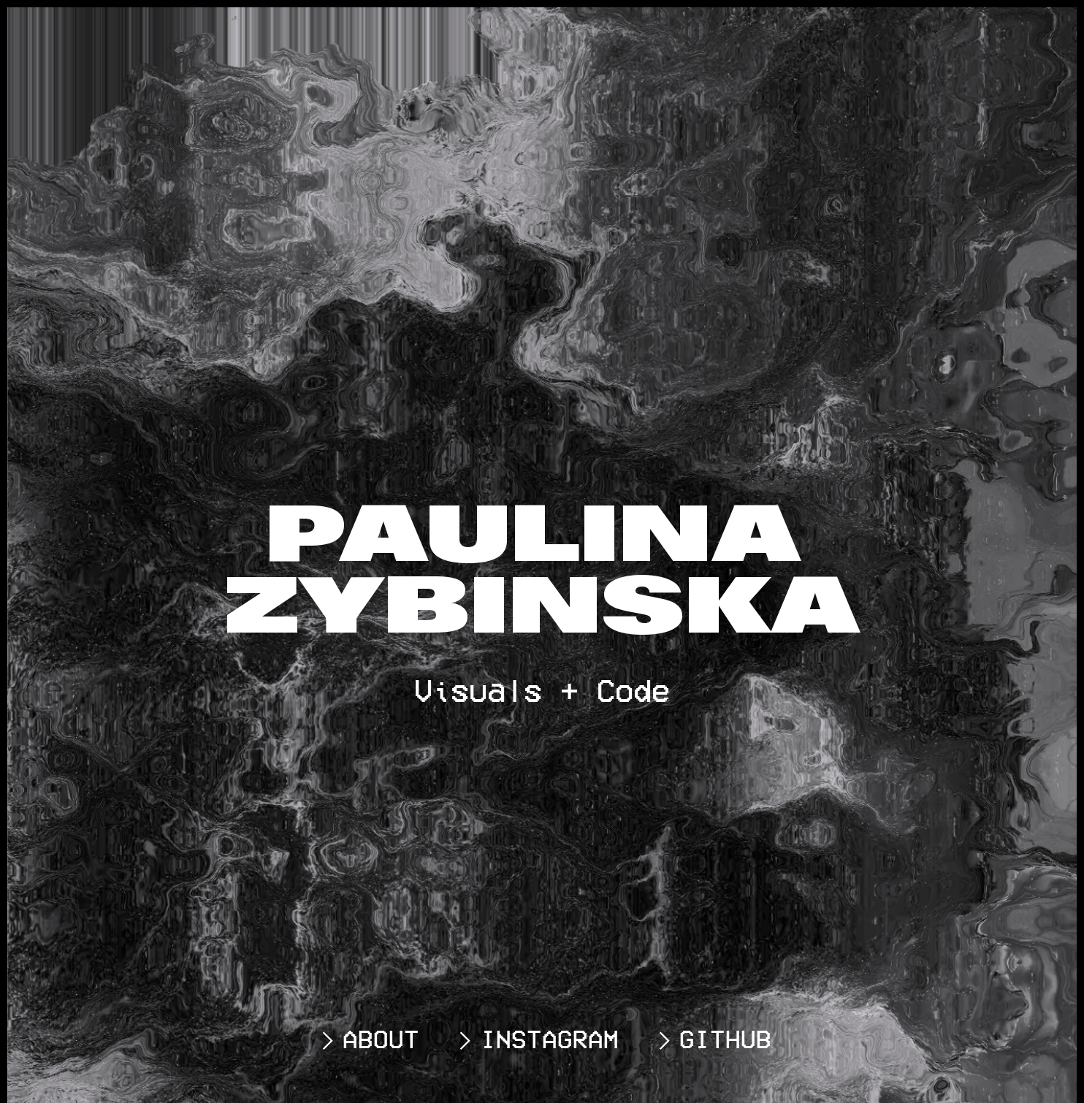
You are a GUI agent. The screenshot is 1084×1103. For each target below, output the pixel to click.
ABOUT (366, 1039)
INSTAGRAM (534, 1039)
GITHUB (710, 1039)
